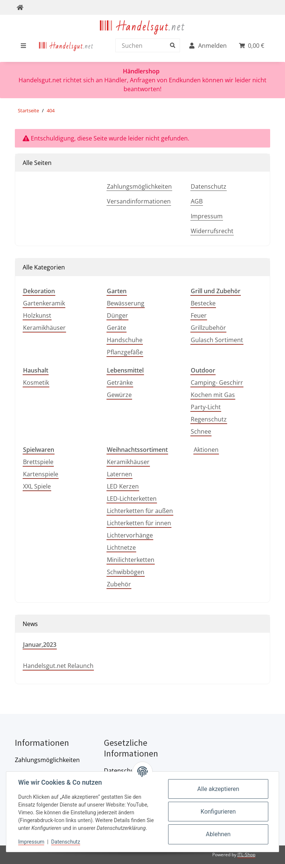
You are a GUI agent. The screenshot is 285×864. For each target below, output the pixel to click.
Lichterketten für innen (139, 523)
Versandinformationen (139, 201)
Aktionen (206, 450)
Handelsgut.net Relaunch (58, 666)
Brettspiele (38, 462)
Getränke (120, 382)
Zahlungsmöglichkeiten (139, 186)
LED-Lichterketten (132, 498)
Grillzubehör (208, 328)
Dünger (117, 315)
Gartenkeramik (44, 303)
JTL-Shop (246, 854)
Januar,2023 (39, 644)
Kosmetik (36, 382)
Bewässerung (125, 303)
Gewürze (119, 395)
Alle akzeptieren (218, 788)
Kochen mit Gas (213, 395)
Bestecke (203, 303)
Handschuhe (124, 340)
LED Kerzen (123, 486)
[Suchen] (146, 46)
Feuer (199, 315)
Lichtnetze (121, 547)
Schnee (201, 431)
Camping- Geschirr (217, 382)
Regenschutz (209, 419)
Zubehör (119, 584)
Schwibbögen (125, 572)
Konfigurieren (218, 811)
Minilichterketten (130, 560)
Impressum (207, 216)
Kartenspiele (40, 474)
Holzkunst (37, 315)
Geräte (116, 328)
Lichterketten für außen (140, 511)
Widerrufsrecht (212, 231)
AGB (197, 201)
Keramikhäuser (44, 328)
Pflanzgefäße (125, 352)
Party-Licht (206, 407)
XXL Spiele (37, 486)
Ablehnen (218, 834)
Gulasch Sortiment (217, 340)
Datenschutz (208, 186)
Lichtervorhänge (130, 535)
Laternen (119, 474)
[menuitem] (66, 45)
